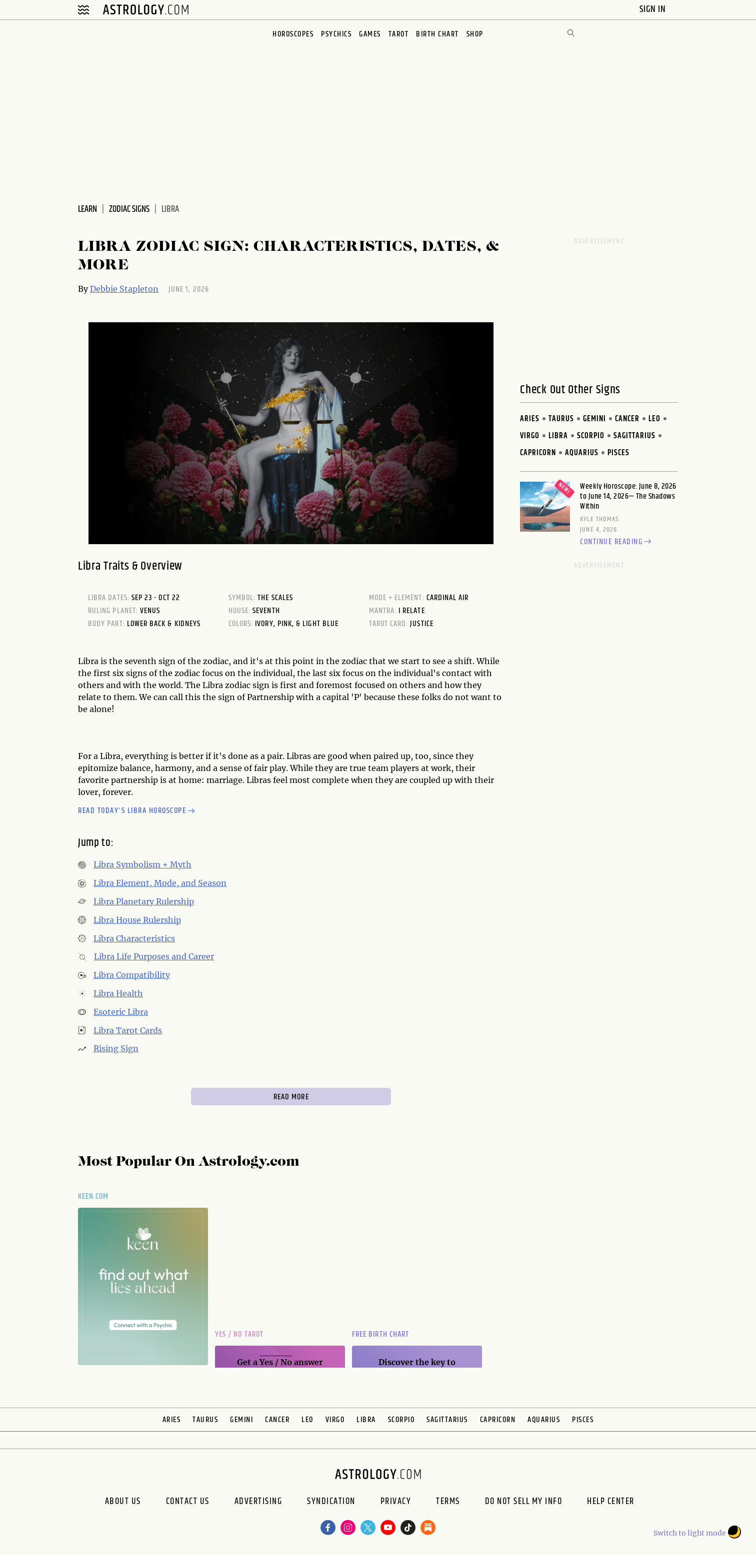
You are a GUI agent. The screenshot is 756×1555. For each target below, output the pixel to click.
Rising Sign (116, 1048)
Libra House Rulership (137, 920)
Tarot (398, 34)
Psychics (336, 34)
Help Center (610, 1503)
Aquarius (581, 453)
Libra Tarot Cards (128, 1030)
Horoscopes (293, 34)
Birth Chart (437, 34)
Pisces (619, 453)
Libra (558, 436)
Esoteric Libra (121, 1012)
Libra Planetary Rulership (144, 901)
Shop (475, 34)
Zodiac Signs (129, 209)
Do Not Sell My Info (523, 1503)
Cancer (627, 419)
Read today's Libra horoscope (138, 811)
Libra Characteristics (134, 938)
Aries (530, 419)
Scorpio (590, 436)
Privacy (396, 1503)
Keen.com (93, 1196)
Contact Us (188, 1503)
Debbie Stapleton (124, 289)
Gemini (594, 419)
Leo (654, 419)
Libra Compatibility (132, 975)
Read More (291, 1097)
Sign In (654, 9)
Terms (448, 1503)
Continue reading (617, 542)
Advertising (258, 1503)
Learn (87, 209)
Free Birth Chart (380, 1334)
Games (370, 34)
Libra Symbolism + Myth (143, 864)
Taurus (561, 419)
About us (123, 1503)
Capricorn (538, 453)
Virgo (530, 436)
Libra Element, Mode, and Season (160, 883)
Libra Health (118, 993)
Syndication (331, 1503)
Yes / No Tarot (239, 1334)
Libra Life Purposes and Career (154, 956)
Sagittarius (635, 436)
